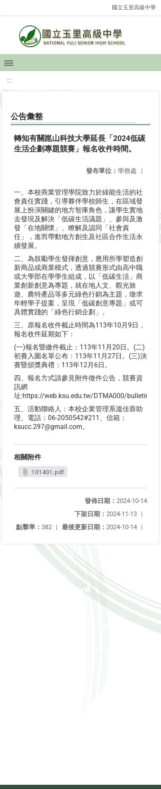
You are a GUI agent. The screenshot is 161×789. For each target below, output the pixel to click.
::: (9, 80)
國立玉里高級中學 (134, 7)
